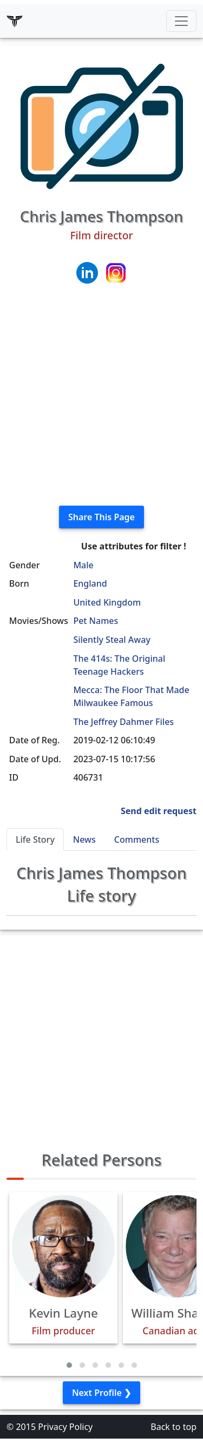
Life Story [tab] (35, 839)
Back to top (173, 1427)
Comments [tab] (136, 839)
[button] (69, 1365)
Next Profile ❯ (101, 1393)
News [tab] (84, 839)
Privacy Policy (65, 1427)
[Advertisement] (101, 395)
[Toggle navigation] (181, 21)
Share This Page (101, 517)
